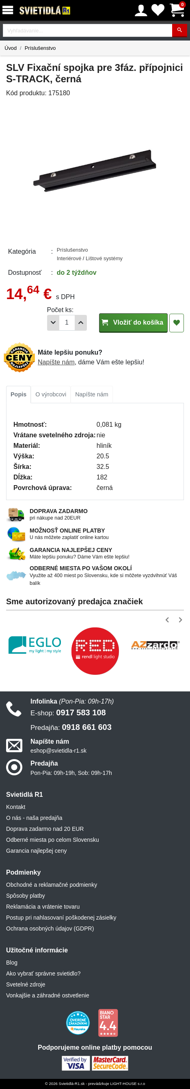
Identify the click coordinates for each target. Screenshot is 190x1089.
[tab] (18, 395)
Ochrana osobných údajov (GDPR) (50, 928)
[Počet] (67, 323)
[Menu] (9, 10)
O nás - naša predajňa (34, 818)
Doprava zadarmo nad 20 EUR (45, 829)
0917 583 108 (68, 712)
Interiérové (70, 258)
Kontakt (15, 807)
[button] (169, 620)
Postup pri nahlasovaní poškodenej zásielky (61, 917)
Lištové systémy (104, 258)
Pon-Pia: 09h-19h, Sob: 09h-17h (71, 773)
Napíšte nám (56, 362)
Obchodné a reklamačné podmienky (51, 884)
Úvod (10, 48)
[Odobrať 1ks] (53, 323)
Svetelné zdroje (25, 984)
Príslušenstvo (40, 48)
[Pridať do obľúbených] (176, 323)
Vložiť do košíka (133, 322)
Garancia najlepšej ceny (36, 850)
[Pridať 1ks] (81, 323)
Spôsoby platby (25, 895)
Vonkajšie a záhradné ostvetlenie (47, 995)
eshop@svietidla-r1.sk (58, 750)
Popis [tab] (18, 394)
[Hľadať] (179, 30)
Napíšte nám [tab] (91, 394)
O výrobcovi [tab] (50, 394)
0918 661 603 (71, 727)
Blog (11, 962)
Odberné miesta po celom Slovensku (52, 840)
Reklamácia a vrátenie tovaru (43, 906)
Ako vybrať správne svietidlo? (43, 973)
